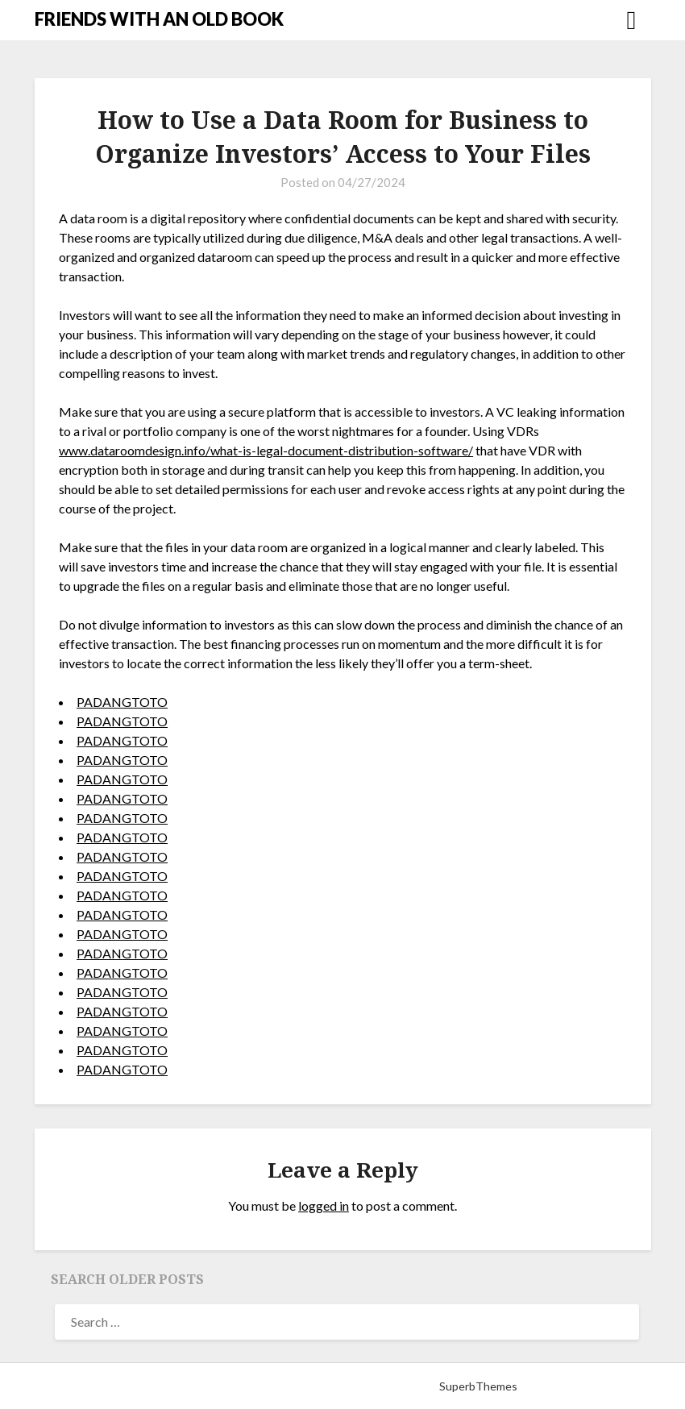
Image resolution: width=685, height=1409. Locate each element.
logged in (323, 1205)
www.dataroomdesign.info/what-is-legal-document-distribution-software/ (266, 450)
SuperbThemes (478, 1386)
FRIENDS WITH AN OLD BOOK (159, 19)
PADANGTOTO (122, 701)
